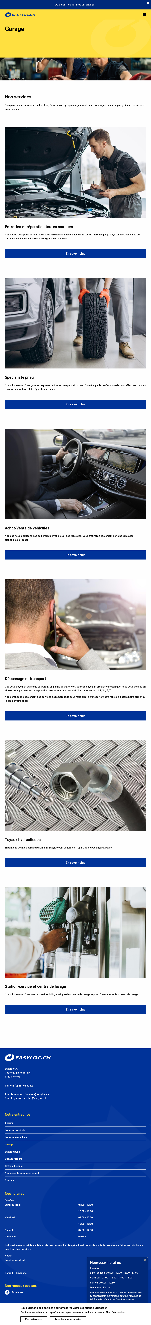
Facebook (17, 1292)
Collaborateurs (13, 1158)
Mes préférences (33, 1319)
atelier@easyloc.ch (35, 1098)
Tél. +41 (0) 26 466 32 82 (19, 1085)
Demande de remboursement (22, 1173)
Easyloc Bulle (12, 1151)
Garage (9, 1144)
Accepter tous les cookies (68, 1319)
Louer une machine (16, 1137)
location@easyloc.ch (37, 1094)
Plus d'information (115, 1312)
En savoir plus (75, 253)
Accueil (9, 1123)
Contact (9, 1180)
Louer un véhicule (15, 1130)
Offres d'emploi (14, 1166)
